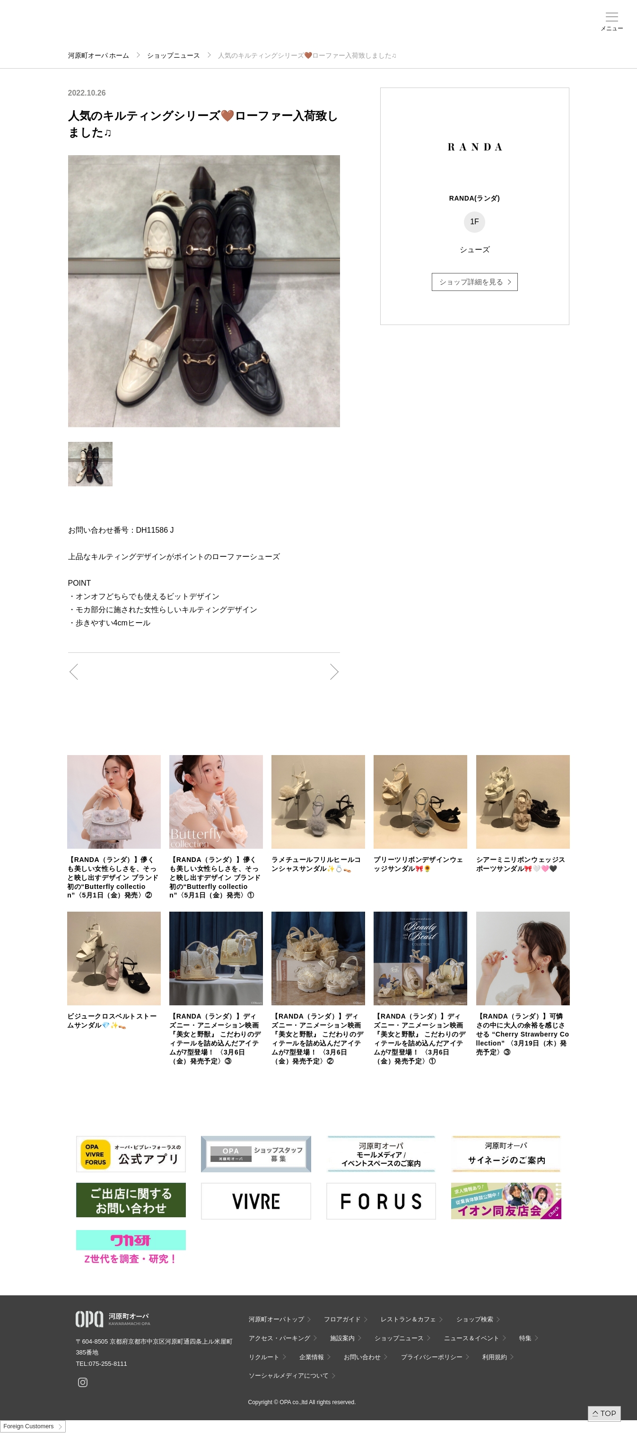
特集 (525, 1338)
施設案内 (228, 29)
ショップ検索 (160, 29)
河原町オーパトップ (276, 1319)
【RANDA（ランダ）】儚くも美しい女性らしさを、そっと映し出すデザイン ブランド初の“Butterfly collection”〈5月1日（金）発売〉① (215, 877)
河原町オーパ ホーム (99, 55)
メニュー (612, 28)
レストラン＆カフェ (408, 1319)
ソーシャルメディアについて (289, 1375)
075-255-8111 (108, 1363)
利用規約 (494, 1357)
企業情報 (311, 1357)
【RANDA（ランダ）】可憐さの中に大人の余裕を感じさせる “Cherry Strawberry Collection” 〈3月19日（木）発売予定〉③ (522, 1034)
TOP (608, 1413)
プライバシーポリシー (431, 1357)
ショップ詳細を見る (471, 282)
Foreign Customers (28, 1426)
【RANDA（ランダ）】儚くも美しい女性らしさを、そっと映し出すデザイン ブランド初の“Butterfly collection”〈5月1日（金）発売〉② (113, 877)
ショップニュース (173, 55)
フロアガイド (126, 29)
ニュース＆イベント (262, 31)
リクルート (264, 1357)
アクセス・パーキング (194, 31)
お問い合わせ (362, 1357)
